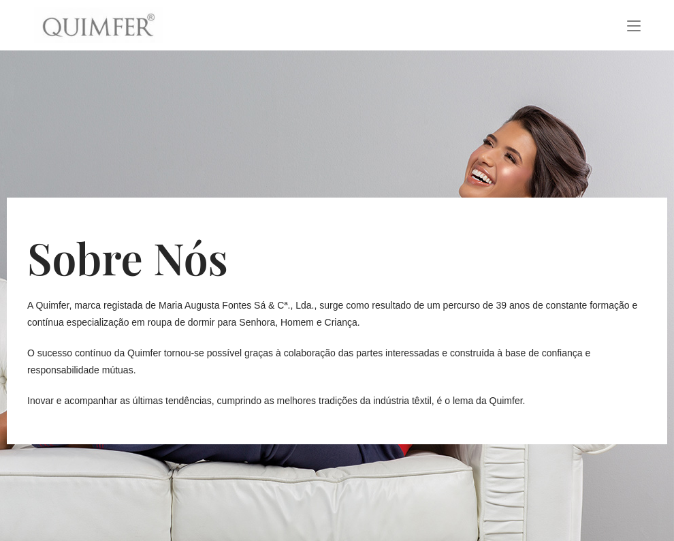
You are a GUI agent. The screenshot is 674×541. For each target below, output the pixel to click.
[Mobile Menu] (634, 25)
